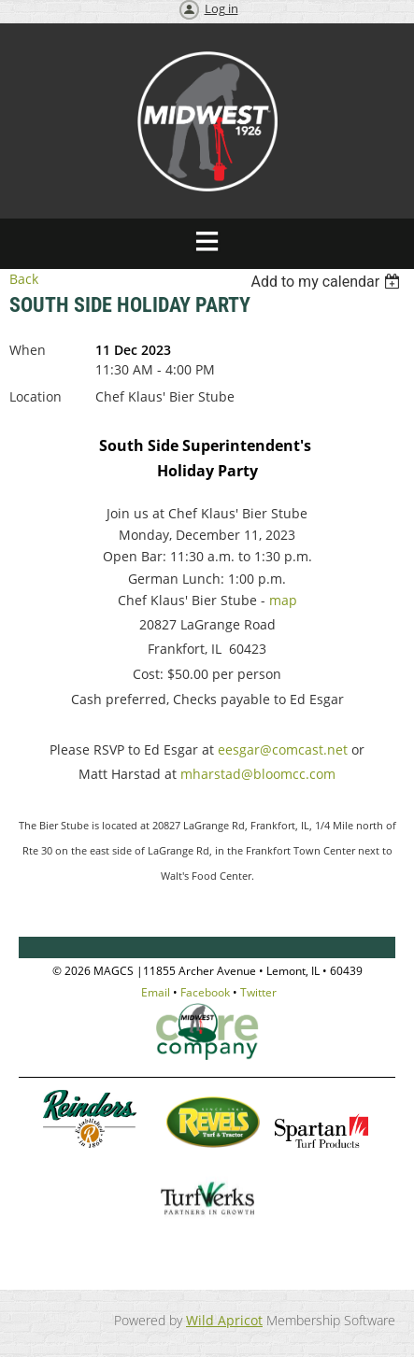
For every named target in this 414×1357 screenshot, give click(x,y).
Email (155, 992)
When (27, 350)
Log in (221, 8)
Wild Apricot (224, 1320)
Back (23, 279)
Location (35, 396)
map (283, 600)
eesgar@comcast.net (283, 749)
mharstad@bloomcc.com (257, 774)
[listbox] (327, 281)
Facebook (205, 992)
